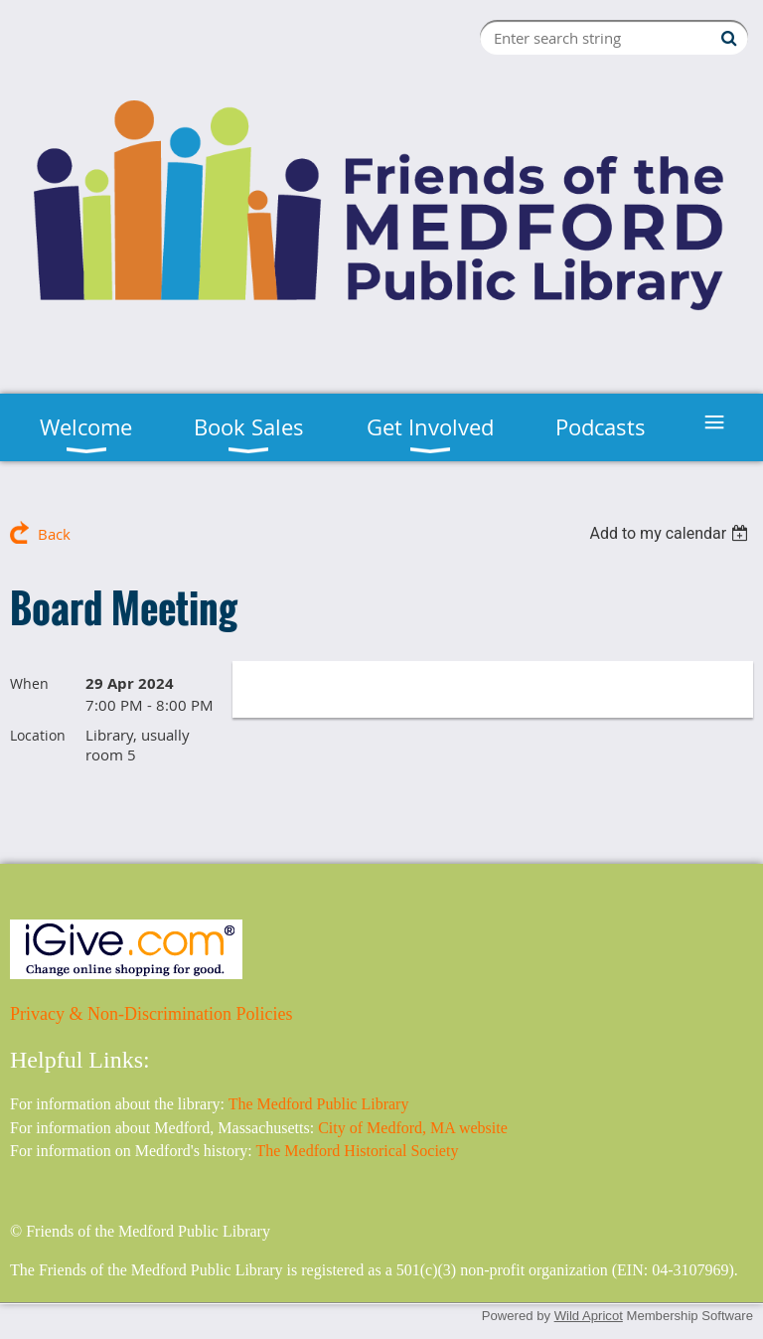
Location (38, 735)
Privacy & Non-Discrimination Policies (151, 1014)
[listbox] (671, 533)
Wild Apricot (588, 1315)
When (29, 683)
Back (54, 534)
